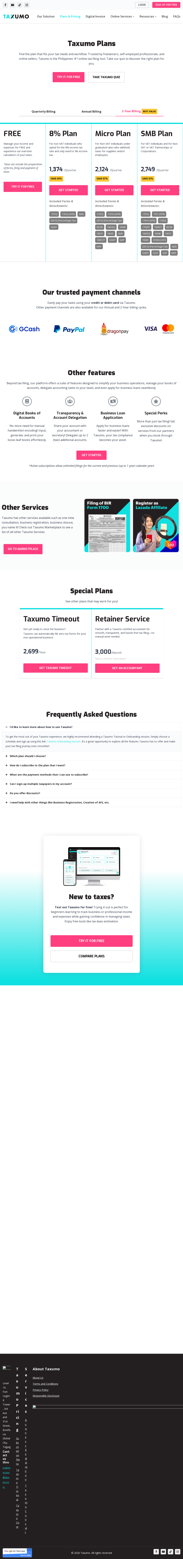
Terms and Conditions (45, 1383)
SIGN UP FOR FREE (166, 5)
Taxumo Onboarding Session (64, 736)
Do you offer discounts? (25, 788)
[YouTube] (12, 5)
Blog (165, 16)
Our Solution (46, 16)
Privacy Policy (40, 1390)
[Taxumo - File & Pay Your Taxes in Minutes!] (16, 16)
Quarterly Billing (44, 109)
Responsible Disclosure (46, 1395)
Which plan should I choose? (28, 751)
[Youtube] (163, 1551)
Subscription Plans (18, 1451)
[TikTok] (19, 5)
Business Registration (26, 1449)
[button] (68, 76)
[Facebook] (5, 5)
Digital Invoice (95, 16)
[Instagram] (26, 5)
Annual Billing (91, 109)
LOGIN (142, 5)
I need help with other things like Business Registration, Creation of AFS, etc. (59, 797)
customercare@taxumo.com (6, 1477)
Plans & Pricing (70, 16)
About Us (38, 1377)
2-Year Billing (139, 109)
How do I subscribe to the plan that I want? (37, 760)
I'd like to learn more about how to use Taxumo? (41, 721)
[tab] (91, 721)
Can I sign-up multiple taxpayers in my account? (41, 778)
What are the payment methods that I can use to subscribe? (49, 769)
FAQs (176, 16)
